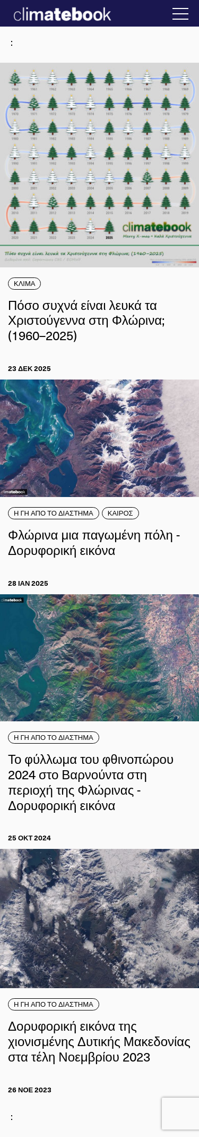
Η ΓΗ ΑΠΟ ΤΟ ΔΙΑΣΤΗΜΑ (53, 513)
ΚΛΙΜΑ (24, 283)
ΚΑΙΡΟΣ (120, 513)
